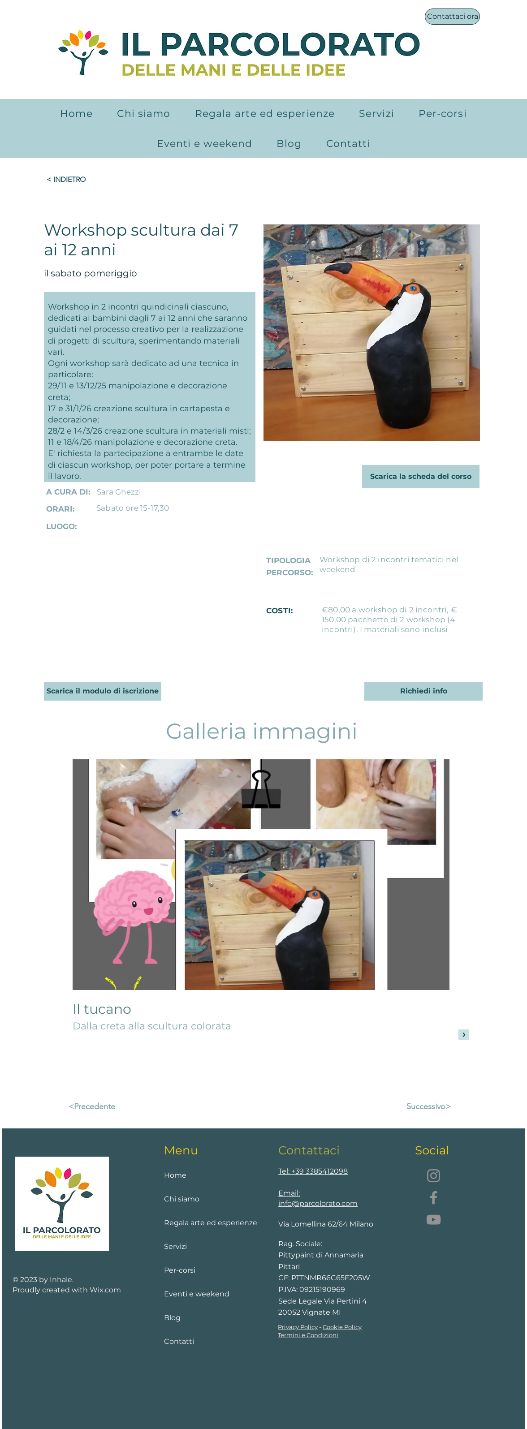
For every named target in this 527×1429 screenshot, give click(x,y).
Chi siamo (181, 1199)
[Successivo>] (420, 1106)
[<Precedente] (105, 1106)
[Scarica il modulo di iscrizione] (102, 691)
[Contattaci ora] (452, 17)
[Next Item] (463, 1034)
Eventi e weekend (196, 1294)
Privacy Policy (298, 1326)
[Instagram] (433, 1175)
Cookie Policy (342, 1326)
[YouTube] (433, 1219)
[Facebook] (433, 1197)
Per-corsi (179, 1270)
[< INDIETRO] (66, 179)
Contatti (179, 1341)
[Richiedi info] (423, 691)
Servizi (175, 1246)
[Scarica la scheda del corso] (420, 476)
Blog (172, 1317)
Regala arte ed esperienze (201, 1222)
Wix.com (105, 1290)
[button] (376, 113)
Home (175, 1175)
